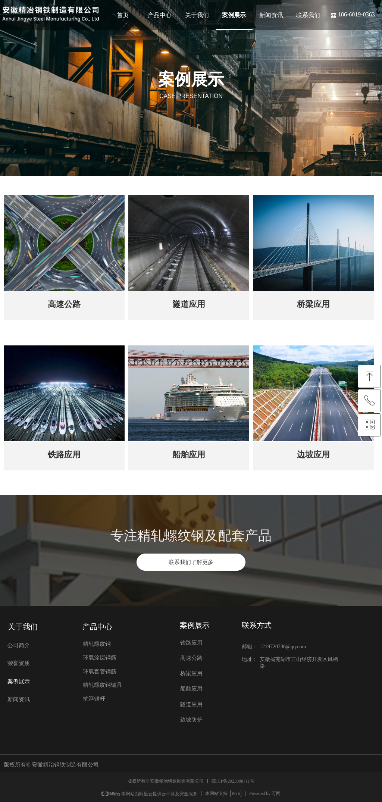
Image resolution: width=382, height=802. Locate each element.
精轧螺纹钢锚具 (102, 685)
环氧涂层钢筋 (99, 658)
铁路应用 (191, 643)
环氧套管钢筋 (99, 671)
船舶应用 (191, 689)
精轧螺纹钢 (97, 644)
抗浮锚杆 (94, 699)
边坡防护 (191, 720)
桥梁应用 (191, 673)
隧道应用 (191, 704)
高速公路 (191, 658)
